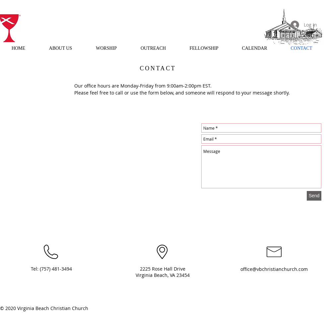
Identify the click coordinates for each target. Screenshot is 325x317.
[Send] (314, 196)
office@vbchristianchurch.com (274, 269)
